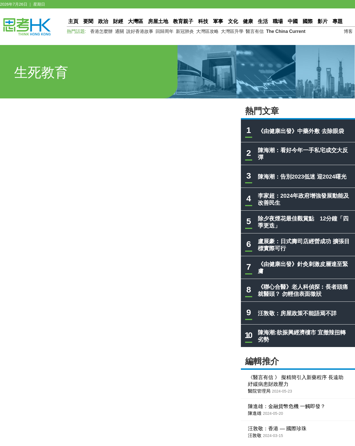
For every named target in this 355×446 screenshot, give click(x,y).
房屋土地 (158, 21)
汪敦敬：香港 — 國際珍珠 (277, 428)
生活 (263, 21)
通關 (119, 31)
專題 (337, 21)
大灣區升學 (232, 31)
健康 (248, 21)
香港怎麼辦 (101, 31)
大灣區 (135, 21)
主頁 (73, 21)
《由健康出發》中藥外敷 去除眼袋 (301, 131)
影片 (323, 21)
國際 (308, 21)
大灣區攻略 (207, 31)
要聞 (88, 21)
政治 (103, 21)
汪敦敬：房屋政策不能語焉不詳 (297, 313)
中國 (293, 21)
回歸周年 (165, 31)
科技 (203, 21)
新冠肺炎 (185, 31)
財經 (118, 21)
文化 (233, 21)
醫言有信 (255, 31)
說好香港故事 (139, 31)
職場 (278, 21)
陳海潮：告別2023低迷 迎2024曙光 (302, 177)
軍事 (218, 21)
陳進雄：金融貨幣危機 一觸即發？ (286, 406)
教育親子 (183, 21)
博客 (348, 31)
